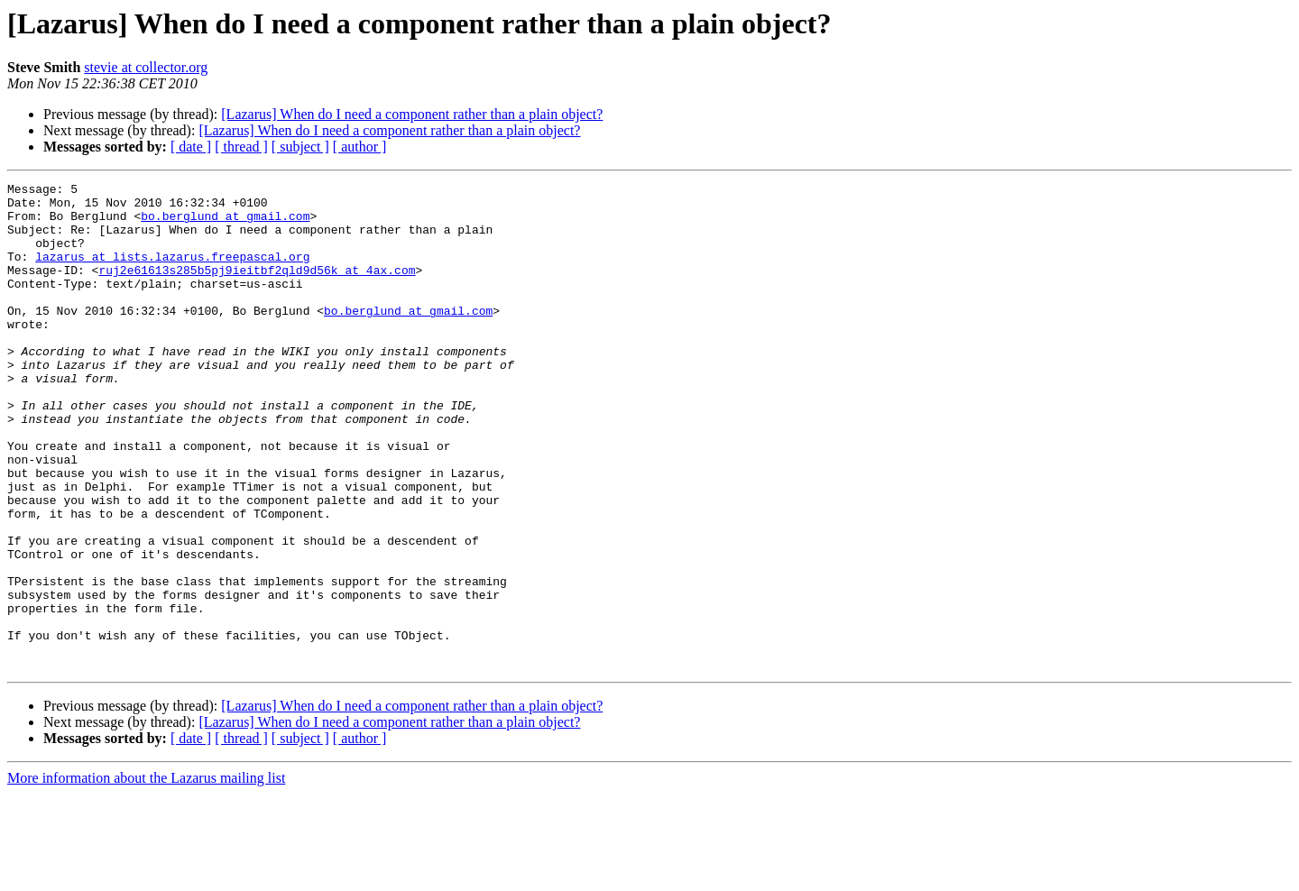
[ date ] (190, 146)
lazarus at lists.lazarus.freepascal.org (172, 272)
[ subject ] (300, 146)
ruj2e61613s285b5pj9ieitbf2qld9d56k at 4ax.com (256, 288)
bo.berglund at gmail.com (225, 224)
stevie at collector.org (145, 67)
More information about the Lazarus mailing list (146, 875)
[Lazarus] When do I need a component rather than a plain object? (412, 114)
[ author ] (360, 146)
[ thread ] (241, 146)
